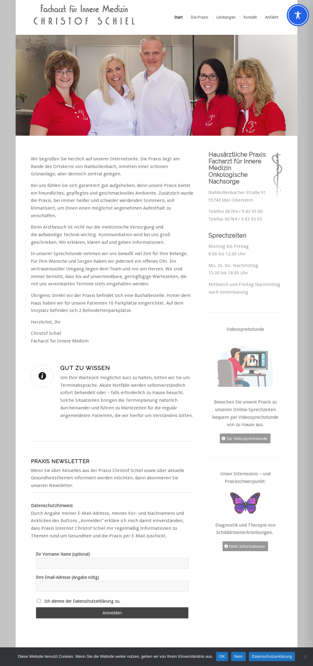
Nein (238, 656)
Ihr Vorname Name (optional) (63, 554)
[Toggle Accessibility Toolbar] (297, 15)
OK (222, 656)
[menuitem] (178, 17)
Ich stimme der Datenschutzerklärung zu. (82, 601)
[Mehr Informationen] (245, 546)
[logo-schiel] (84, 17)
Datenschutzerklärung (272, 656)
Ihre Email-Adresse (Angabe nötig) (67, 577)
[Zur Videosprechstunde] (245, 439)
